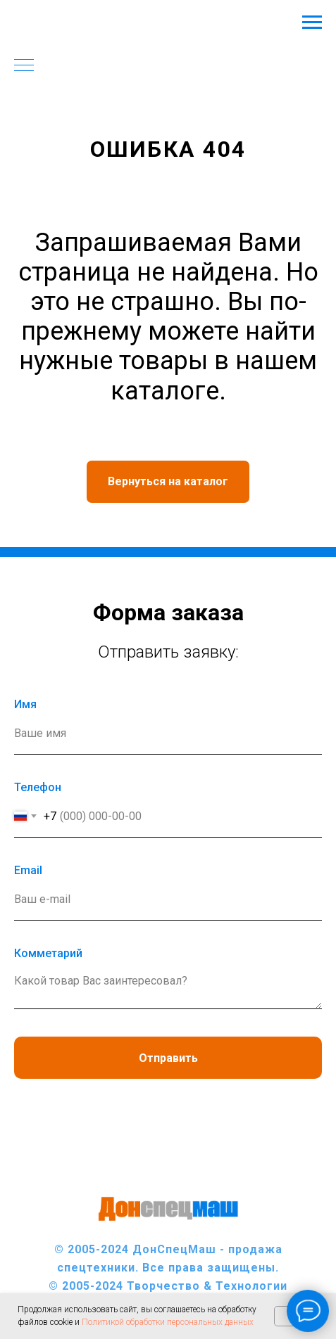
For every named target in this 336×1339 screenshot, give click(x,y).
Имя (25, 704)
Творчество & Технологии (207, 1286)
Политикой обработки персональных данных (168, 1322)
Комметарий (48, 953)
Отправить (168, 1058)
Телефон (37, 787)
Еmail (28, 870)
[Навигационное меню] (312, 22)
